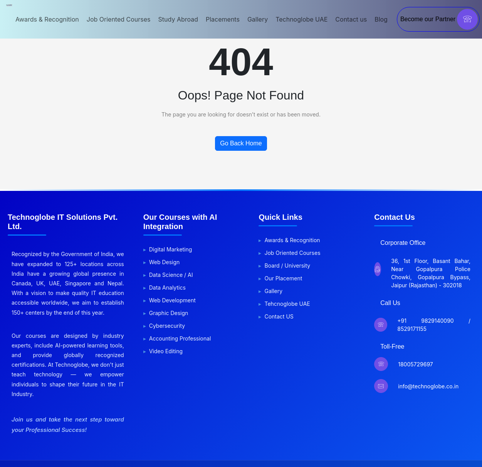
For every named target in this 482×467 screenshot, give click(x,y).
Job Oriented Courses (119, 19)
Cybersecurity (167, 325)
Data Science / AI (171, 274)
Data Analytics (167, 287)
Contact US (278, 316)
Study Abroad (178, 19)
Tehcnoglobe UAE (287, 303)
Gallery (257, 19)
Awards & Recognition (47, 19)
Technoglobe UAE (301, 19)
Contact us (351, 19)
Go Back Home (241, 143)
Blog (381, 19)
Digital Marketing (170, 249)
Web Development (172, 300)
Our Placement (283, 278)
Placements (223, 19)
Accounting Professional (180, 338)
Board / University (287, 265)
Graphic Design (168, 313)
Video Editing (166, 351)
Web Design (164, 262)
